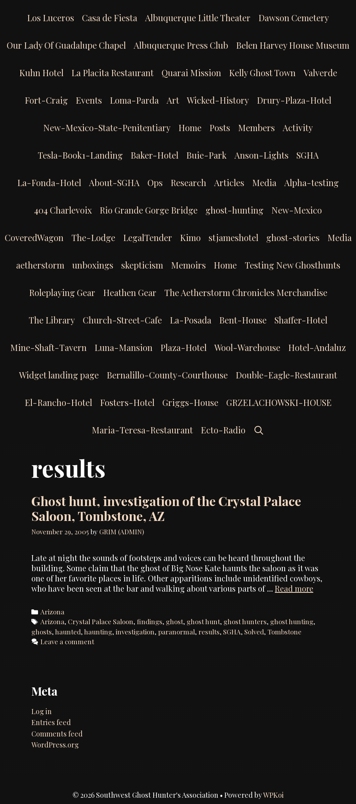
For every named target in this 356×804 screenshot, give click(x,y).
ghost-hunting (234, 210)
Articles (229, 182)
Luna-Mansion (123, 347)
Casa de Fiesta (109, 18)
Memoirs (188, 265)
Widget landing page (59, 375)
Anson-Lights (261, 155)
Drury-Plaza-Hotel (294, 100)
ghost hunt (203, 621)
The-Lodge (93, 237)
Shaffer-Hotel (300, 320)
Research (188, 182)
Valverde (320, 73)
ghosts (41, 631)
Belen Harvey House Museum (292, 45)
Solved (254, 631)
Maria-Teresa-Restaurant (142, 430)
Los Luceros (50, 18)
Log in (41, 711)
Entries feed (51, 722)
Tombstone (284, 631)
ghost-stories (293, 237)
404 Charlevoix (63, 210)
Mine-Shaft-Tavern (48, 347)
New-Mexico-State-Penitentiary (107, 127)
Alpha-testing (311, 182)
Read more (294, 588)
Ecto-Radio (223, 430)
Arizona (52, 611)
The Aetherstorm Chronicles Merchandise (245, 292)
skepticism (142, 265)
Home (190, 127)
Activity (298, 127)
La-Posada (190, 320)
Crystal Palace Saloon (100, 621)
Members (256, 127)
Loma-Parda (134, 100)
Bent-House (243, 320)
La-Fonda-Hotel (49, 182)
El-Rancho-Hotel (58, 402)
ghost (174, 621)
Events (89, 100)
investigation (135, 631)
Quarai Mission (191, 73)
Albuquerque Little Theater (198, 18)
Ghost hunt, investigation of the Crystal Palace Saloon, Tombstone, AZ (166, 508)
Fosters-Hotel (127, 402)
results (209, 631)
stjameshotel (233, 237)
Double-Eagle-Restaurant (286, 375)
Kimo (190, 237)
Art (173, 100)
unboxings (92, 265)
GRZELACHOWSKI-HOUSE (279, 402)
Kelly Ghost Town (262, 73)
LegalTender (147, 237)
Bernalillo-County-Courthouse (167, 375)
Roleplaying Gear (62, 292)
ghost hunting (291, 621)
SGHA (307, 155)
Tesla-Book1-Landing (80, 155)
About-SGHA (114, 182)
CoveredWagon (34, 237)
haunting (98, 631)
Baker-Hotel (154, 155)
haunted (68, 631)
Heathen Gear (129, 292)
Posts (219, 127)
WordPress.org (55, 744)
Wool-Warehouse (247, 347)
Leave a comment (67, 641)
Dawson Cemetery (293, 18)
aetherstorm (40, 265)
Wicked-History (218, 100)
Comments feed (57, 733)
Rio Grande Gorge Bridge (149, 210)
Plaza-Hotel (183, 347)
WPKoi (273, 795)
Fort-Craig (46, 100)
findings (149, 621)
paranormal (176, 631)
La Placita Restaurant (112, 73)
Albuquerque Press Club (181, 45)
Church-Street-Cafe (122, 320)
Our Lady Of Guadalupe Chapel (66, 45)
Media (264, 182)
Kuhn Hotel (41, 73)
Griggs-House (190, 402)
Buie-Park (206, 155)
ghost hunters (245, 621)
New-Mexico (296, 210)
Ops (155, 182)
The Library (52, 320)
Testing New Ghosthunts (292, 265)
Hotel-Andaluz (317, 347)
